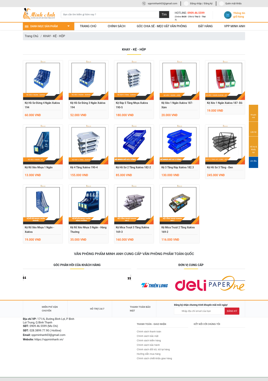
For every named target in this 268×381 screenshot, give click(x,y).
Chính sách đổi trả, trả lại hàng (153, 349)
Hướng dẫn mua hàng (148, 353)
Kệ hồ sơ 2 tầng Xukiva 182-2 (133, 167)
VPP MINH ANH (234, 26)
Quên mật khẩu (233, 3)
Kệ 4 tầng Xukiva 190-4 (84, 167)
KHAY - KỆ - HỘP (54, 36)
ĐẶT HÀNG (205, 26)
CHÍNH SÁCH (116, 26)
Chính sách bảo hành (148, 345)
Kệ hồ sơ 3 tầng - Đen (220, 167)
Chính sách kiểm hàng (149, 340)
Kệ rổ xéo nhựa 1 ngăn (38, 167)
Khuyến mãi (253, 113)
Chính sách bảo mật (147, 336)
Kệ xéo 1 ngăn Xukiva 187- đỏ (224, 102)
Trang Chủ (31, 36)
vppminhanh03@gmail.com (162, 3)
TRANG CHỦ (88, 26)
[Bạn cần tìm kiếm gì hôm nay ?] (110, 14)
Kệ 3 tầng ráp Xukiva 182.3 (177, 167)
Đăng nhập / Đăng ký (201, 3)
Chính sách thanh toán (149, 331)
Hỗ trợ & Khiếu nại (253, 146)
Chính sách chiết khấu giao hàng (154, 358)
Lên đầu (253, 162)
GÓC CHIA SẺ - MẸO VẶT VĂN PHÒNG (162, 26)
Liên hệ (253, 129)
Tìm (164, 14)
